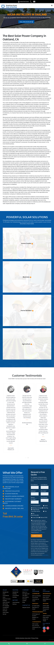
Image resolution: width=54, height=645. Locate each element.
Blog (23, 602)
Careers (24, 600)
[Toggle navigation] (52, 6)
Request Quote (26, 607)
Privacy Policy (34, 638)
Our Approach (25, 593)
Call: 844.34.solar (26, 22)
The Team (24, 595)
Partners (24, 599)
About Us (24, 592)
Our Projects (25, 597)
